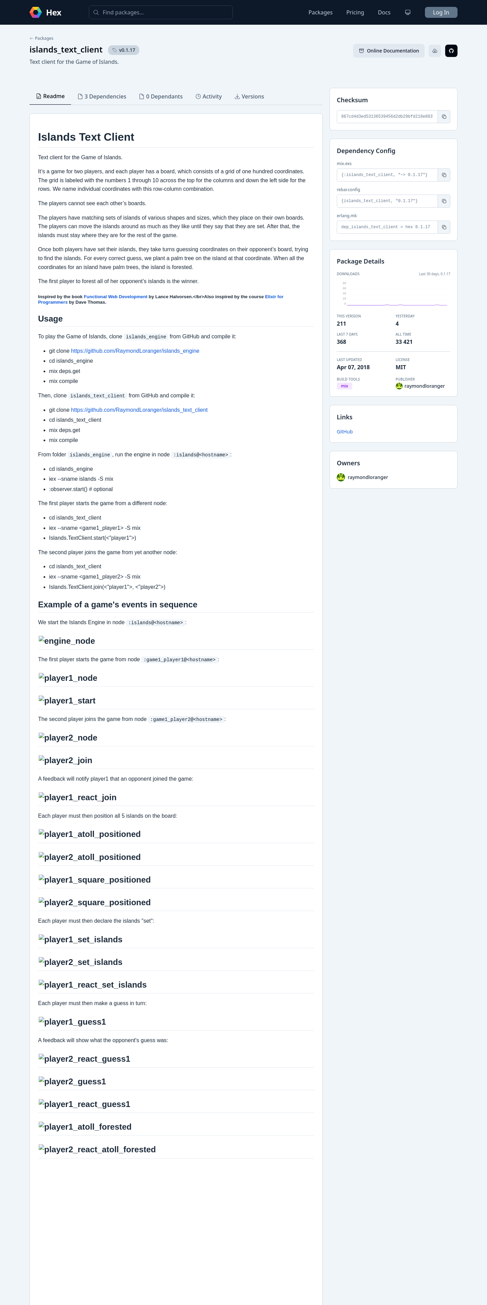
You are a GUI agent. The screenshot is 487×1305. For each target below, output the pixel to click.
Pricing (355, 12)
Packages (321, 12)
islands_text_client (66, 49)
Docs (384, 12)
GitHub (345, 431)
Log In (441, 12)
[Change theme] (407, 12)
